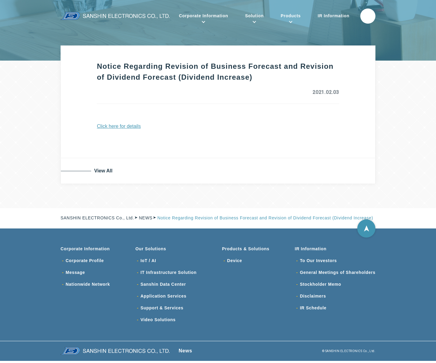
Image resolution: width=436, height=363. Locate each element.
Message (75, 273)
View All (104, 170)
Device (234, 261)
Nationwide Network (88, 285)
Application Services (163, 297)
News (185, 352)
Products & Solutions (245, 249)
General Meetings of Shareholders (337, 273)
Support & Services (161, 309)
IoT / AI (148, 261)
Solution (254, 15)
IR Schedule (313, 309)
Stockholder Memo (320, 285)
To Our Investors (318, 261)
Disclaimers (313, 297)
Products (291, 15)
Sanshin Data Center (163, 285)
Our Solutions (150, 249)
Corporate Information (203, 15)
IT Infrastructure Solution (168, 273)
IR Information (333, 15)
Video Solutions (158, 321)
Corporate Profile (85, 261)
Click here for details (119, 126)
